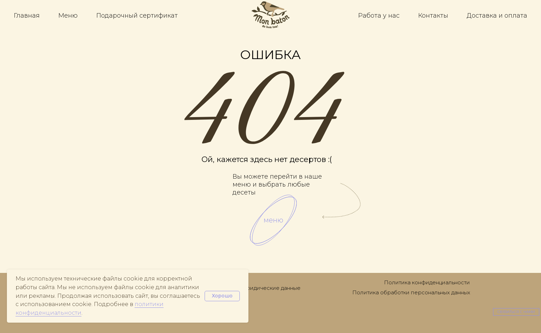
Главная (27, 15)
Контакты (433, 15)
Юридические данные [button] (270, 288)
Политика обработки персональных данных (411, 292)
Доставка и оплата (497, 15)
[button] (516, 312)
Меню (68, 15)
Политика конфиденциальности (427, 282)
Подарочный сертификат (137, 15)
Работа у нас (379, 15)
